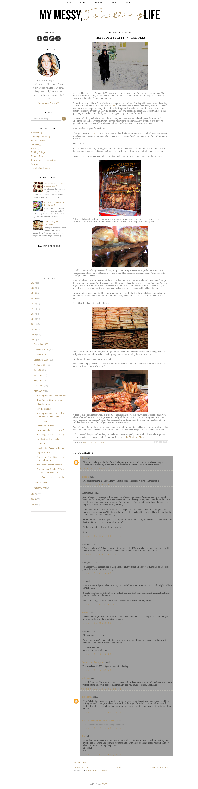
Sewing (34, 164)
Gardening (36, 144)
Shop (113, 2)
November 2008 (41, 349)
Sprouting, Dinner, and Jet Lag (50, 434)
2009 (33, 334)
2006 (33, 499)
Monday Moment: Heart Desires (51, 395)
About (83, 2)
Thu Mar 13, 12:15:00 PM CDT (101, 712)
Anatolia (113, 106)
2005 (33, 504)
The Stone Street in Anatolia (49, 465)
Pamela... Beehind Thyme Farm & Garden (101, 720)
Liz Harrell (87, 697)
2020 (33, 288)
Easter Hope (42, 421)
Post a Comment (80, 762)
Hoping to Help (44, 409)
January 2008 (40, 488)
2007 (33, 494)
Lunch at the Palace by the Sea (50, 448)
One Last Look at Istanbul (48, 439)
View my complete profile (49, 103)
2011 (33, 324)
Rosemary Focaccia (45, 425)
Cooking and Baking (40, 136)
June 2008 (39, 375)
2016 (33, 298)
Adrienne (86, 678)
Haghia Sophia (43, 452)
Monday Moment (39, 156)
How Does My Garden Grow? (50, 430)
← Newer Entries (80, 767)
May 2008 (39, 380)
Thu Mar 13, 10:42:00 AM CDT (101, 670)
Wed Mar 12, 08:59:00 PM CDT (102, 468)
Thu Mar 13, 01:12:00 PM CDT (101, 754)
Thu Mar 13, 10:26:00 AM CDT (101, 654)
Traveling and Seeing (94, 442)
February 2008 (41, 482)
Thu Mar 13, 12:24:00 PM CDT (101, 728)
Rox (84, 736)
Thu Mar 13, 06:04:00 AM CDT (101, 536)
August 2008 (40, 365)
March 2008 (39, 391)
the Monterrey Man (134, 437)
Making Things (38, 152)
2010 (33, 329)
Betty (84, 458)
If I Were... (41, 443)
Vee (83, 581)
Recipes (98, 2)
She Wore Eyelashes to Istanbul (51, 477)
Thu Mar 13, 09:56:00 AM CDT (101, 623)
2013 (33, 314)
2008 (33, 339)
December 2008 (41, 344)
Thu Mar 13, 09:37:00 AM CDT (101, 604)
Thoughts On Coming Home (49, 400)
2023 (33, 283)
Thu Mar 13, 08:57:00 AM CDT (101, 554)
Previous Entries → (159, 767)
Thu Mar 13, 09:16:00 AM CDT (101, 573)
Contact (128, 2)
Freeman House (38, 140)
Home (68, 2)
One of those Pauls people (94, 662)
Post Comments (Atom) (96, 771)
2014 (33, 308)
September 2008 (41, 360)
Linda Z (85, 477)
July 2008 (38, 370)
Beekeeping (36, 133)
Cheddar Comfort (44, 404)
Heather (85, 612)
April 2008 (39, 385)
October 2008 (40, 354)
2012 (33, 319)
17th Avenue (103, 783)
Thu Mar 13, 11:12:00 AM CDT (101, 689)
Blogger (104, 785)
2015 (33, 303)
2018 (33, 293)
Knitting (35, 148)
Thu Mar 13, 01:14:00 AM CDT (101, 485)
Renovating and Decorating (43, 160)
